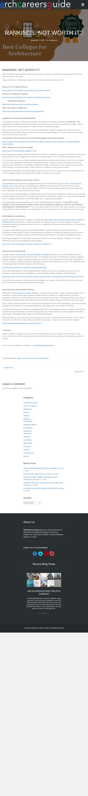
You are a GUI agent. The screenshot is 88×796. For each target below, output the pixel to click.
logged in (15, 388)
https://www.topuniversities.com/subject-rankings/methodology (24, 267)
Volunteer (26, 437)
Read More (44, 613)
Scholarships (28, 421)
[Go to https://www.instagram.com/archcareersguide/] (46, 553)
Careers (26, 412)
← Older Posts (7, 368)
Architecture (27, 409)
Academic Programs (30, 403)
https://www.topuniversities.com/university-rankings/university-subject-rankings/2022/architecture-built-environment (43, 277)
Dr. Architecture (51, 40)
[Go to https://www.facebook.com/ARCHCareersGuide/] (35, 553)
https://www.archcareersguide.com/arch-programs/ (20, 104)
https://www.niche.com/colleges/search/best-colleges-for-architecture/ (27, 244)
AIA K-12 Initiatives (30, 406)
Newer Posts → (80, 372)
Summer (26, 450)
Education (12, 358)
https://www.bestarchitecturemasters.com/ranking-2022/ (22, 323)
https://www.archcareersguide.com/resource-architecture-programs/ (26, 97)
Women (26, 456)
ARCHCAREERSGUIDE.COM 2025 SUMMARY (40, 468)
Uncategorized (28, 453)
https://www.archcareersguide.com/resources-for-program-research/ (26, 90)
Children (26, 416)
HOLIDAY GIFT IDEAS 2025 (33, 474)
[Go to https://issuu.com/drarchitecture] (52, 553)
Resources (31, 358)
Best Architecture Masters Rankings (25, 293)
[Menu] (83, 4)
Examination (27, 428)
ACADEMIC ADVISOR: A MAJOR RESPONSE (40, 488)
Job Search (27, 433)
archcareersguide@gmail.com (43, 345)
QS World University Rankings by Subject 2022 (35, 255)
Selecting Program (42, 358)
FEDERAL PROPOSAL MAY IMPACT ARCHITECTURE (43, 483)
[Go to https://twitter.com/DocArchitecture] (40, 553)
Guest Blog (27, 440)
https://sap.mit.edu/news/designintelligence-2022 (19, 151)
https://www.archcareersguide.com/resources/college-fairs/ (23, 111)
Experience (27, 431)
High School (21, 358)
